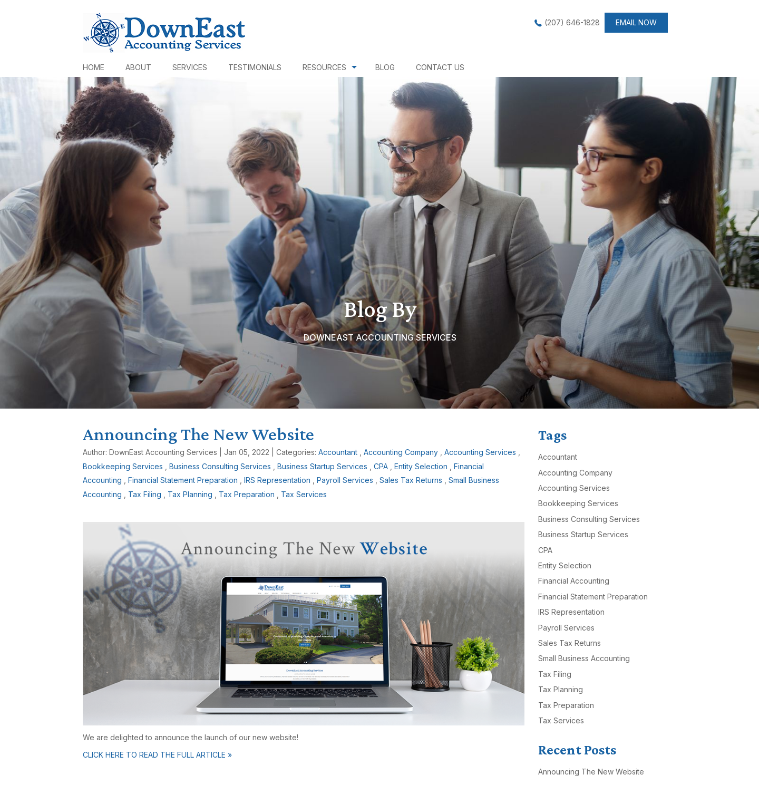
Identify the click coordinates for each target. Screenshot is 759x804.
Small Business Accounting (584, 658)
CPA (381, 466)
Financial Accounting (573, 580)
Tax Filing (144, 494)
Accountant (337, 452)
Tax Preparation (247, 494)
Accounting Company (401, 452)
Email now (636, 22)
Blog (385, 67)
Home (93, 67)
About (138, 67)
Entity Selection (420, 466)
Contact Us (440, 67)
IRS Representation (277, 480)
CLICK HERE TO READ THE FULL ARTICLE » (157, 754)
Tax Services (304, 494)
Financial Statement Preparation (183, 480)
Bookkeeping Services (123, 466)
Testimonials (254, 67)
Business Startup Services (322, 466)
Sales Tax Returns (411, 480)
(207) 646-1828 (572, 22)
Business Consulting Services (220, 466)
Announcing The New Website (198, 434)
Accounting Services (480, 452)
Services (189, 67)
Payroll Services (345, 480)
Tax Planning (190, 494)
